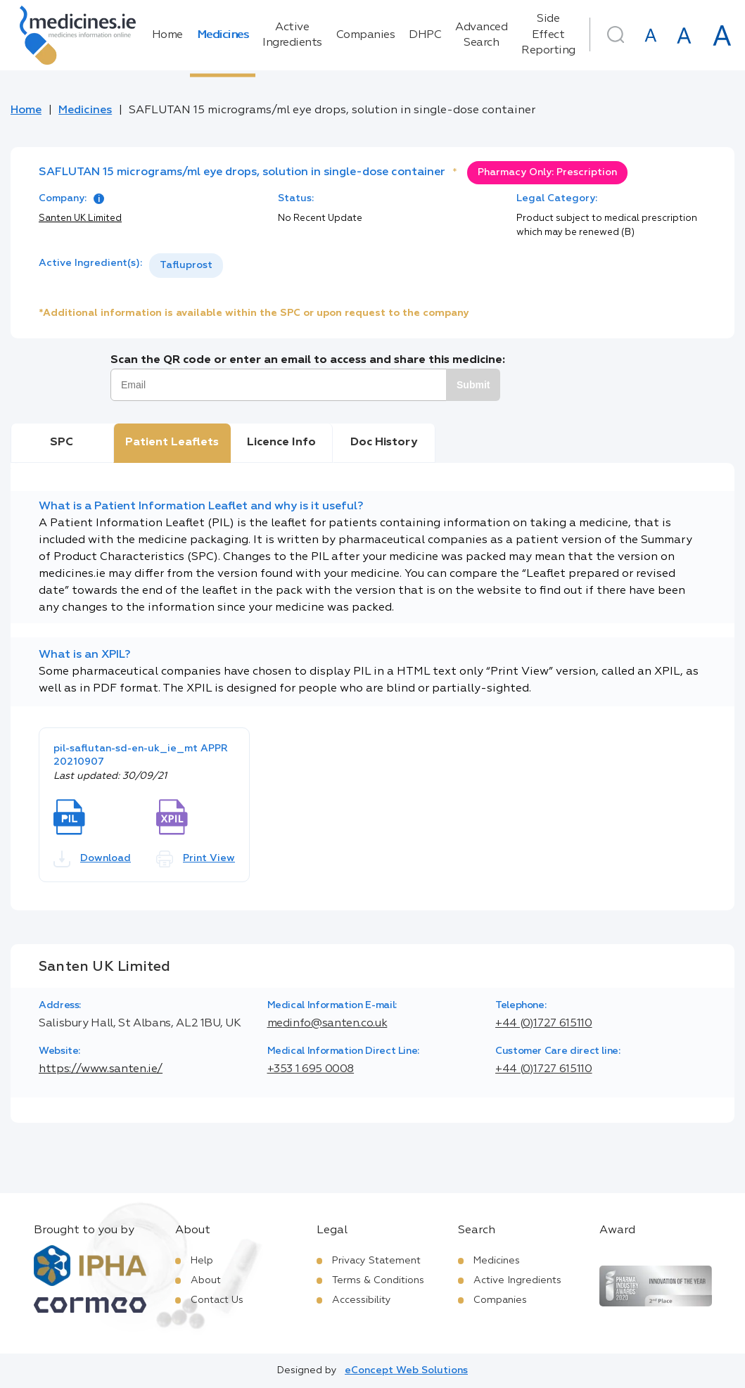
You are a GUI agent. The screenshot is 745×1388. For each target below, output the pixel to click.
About (206, 1280)
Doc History (383, 442)
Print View (195, 859)
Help (202, 1261)
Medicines (223, 35)
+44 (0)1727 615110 (543, 1023)
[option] (186, 265)
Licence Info (281, 442)
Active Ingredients (292, 35)
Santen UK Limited (80, 218)
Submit (473, 384)
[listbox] (186, 265)
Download (92, 859)
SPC (61, 442)
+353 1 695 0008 (311, 1069)
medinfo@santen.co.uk (327, 1023)
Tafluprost (186, 265)
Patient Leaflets (172, 442)
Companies (365, 35)
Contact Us (217, 1300)
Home (167, 35)
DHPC (425, 35)
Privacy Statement (376, 1261)
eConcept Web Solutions (406, 1370)
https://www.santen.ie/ (101, 1069)
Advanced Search (481, 35)
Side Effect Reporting (548, 34)
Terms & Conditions (378, 1280)
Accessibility (361, 1300)
